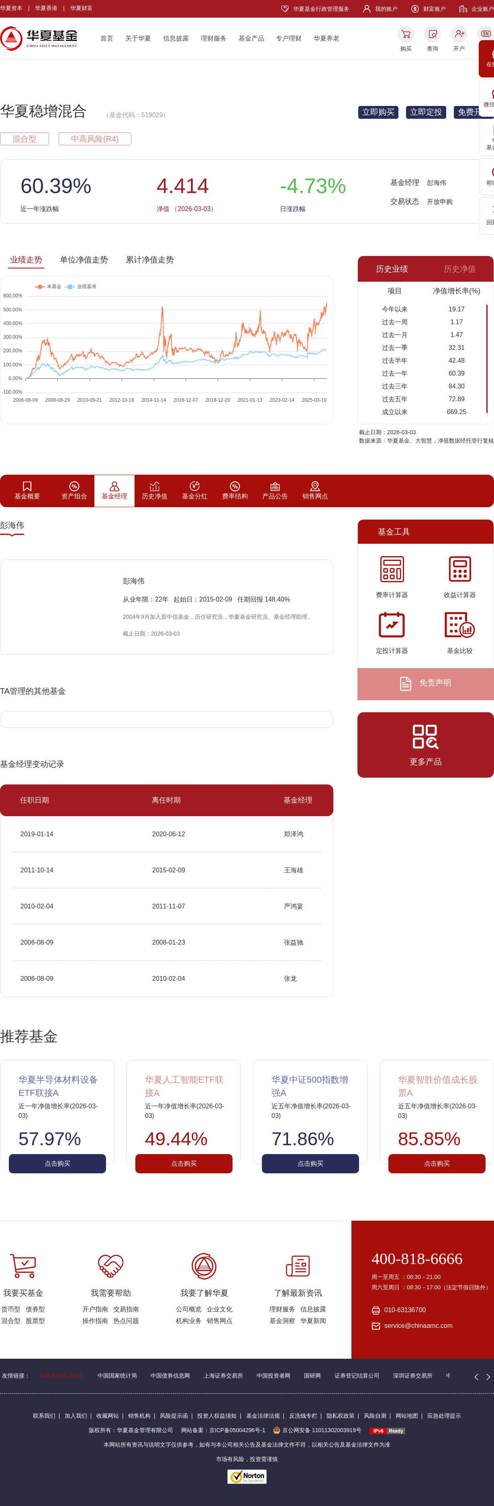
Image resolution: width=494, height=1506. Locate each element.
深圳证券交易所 (413, 1375)
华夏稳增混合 (43, 111)
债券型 (35, 1309)
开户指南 (95, 1309)
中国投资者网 (273, 1375)
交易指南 (126, 1309)
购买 (406, 48)
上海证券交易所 (223, 1375)
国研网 (312, 1375)
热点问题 (126, 1320)
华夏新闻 (313, 1320)
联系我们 (44, 1416)
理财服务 (214, 38)
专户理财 (289, 38)
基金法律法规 (263, 1416)
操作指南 (95, 1320)
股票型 (35, 1320)
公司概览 (189, 1309)
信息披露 (176, 38)
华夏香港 (46, 8)
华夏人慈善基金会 (61, 1375)
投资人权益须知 (217, 1416)
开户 (459, 48)
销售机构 (139, 1416)
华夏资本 (11, 8)
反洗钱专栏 (303, 1416)
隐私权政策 (341, 1416)
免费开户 (474, 112)
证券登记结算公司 (357, 1375)
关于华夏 (138, 38)
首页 (106, 38)
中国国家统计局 (117, 1375)
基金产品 (251, 38)
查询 (432, 48)
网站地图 (407, 1416)
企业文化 (220, 1309)
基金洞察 (282, 1320)
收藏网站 (107, 1416)
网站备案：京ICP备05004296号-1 (223, 1430)
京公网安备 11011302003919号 (317, 1430)
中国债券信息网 (170, 1375)
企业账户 (483, 9)
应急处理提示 (444, 1416)
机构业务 (189, 1320)
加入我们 (76, 1416)
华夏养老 (326, 38)
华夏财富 (81, 8)
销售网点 (220, 1320)
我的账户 (386, 9)
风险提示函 (174, 1416)
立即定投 (426, 112)
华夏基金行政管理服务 (321, 9)
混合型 (10, 1320)
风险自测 (375, 1416)
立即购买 (378, 112)
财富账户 (434, 9)
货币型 (10, 1309)
